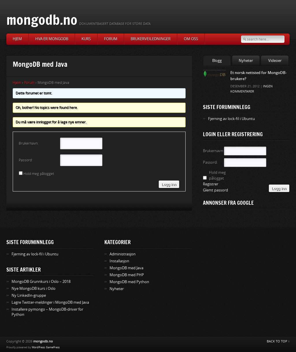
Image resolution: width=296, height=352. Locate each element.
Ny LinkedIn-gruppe (29, 295)
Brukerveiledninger (151, 39)
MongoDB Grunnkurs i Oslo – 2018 (41, 281)
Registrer (210, 184)
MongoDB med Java (126, 268)
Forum (110, 39)
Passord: (26, 160)
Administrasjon (123, 254)
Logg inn (169, 184)
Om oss (191, 39)
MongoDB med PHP (127, 275)
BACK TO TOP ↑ (278, 341)
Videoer (275, 60)
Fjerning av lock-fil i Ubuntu (231, 119)
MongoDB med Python (129, 282)
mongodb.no (41, 19)
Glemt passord (215, 190)
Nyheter (246, 60)
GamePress (53, 347)
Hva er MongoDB (51, 39)
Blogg (217, 60)
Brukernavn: (28, 143)
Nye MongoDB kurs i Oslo (34, 288)
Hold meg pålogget (38, 174)
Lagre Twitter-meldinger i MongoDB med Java (50, 302)
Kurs (86, 39)
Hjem (17, 39)
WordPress (38, 347)
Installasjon (119, 261)
